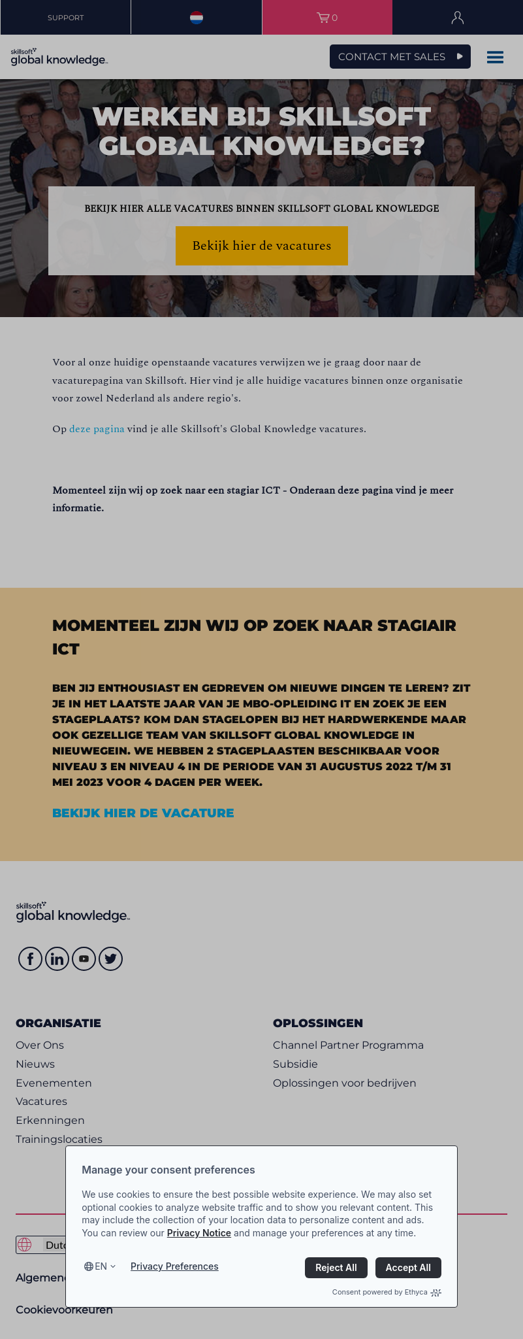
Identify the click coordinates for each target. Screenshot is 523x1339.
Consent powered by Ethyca (386, 1292)
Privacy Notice (199, 1232)
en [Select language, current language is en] (101, 1266)
